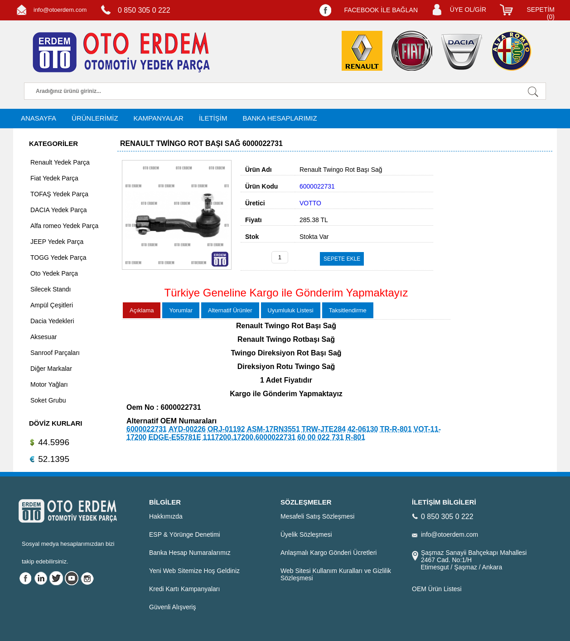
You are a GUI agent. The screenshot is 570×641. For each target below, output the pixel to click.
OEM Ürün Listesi (437, 588)
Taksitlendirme (348, 310)
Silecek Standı (50, 289)
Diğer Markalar (51, 368)
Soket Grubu (48, 400)
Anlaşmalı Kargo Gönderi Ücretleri (328, 552)
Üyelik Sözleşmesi (306, 534)
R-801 (356, 437)
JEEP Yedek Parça (56, 241)
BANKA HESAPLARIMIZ (279, 118)
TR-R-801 (395, 429)
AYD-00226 (187, 429)
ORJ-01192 (226, 429)
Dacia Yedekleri (52, 321)
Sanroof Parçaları (55, 352)
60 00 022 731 (320, 437)
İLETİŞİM (213, 118)
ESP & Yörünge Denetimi (184, 534)
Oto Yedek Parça (54, 273)
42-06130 (363, 429)
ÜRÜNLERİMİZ (95, 118)
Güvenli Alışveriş (172, 607)
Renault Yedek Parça (60, 162)
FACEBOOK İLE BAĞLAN (381, 10)
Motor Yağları (49, 384)
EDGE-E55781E (174, 437)
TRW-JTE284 (324, 429)
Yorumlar (181, 310)
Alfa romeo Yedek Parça (64, 225)
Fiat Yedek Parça (54, 178)
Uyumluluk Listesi (291, 310)
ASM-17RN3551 (273, 429)
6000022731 (146, 429)
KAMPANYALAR (159, 118)
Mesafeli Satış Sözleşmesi (317, 516)
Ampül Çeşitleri (51, 305)
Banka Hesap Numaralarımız (190, 552)
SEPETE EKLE (342, 259)
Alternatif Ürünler (230, 310)
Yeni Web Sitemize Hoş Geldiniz (194, 570)
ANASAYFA (38, 118)
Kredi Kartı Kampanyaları (184, 588)
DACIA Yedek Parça (58, 210)
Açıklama (142, 310)
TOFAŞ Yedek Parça (59, 194)
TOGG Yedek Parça (58, 257)
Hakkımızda (166, 516)
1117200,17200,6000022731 (249, 437)
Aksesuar (43, 336)
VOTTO (310, 203)
